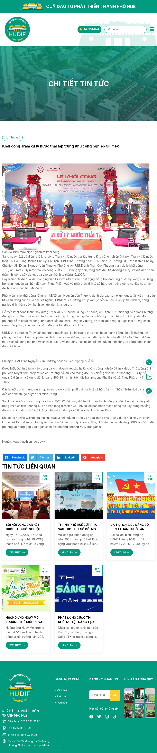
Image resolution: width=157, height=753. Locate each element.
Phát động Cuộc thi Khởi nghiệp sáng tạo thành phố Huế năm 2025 (78, 622)
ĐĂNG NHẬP (89, 29)
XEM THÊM (17, 552)
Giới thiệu (62, 690)
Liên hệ (61, 696)
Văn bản (62, 702)
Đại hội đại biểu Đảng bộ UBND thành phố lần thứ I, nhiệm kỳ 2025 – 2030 (130, 529)
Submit (115, 695)
